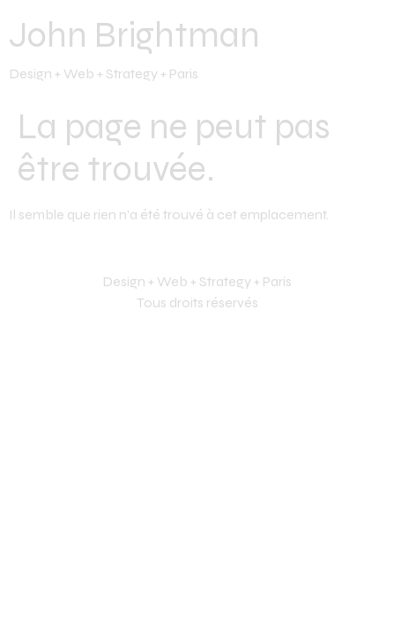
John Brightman (134, 35)
